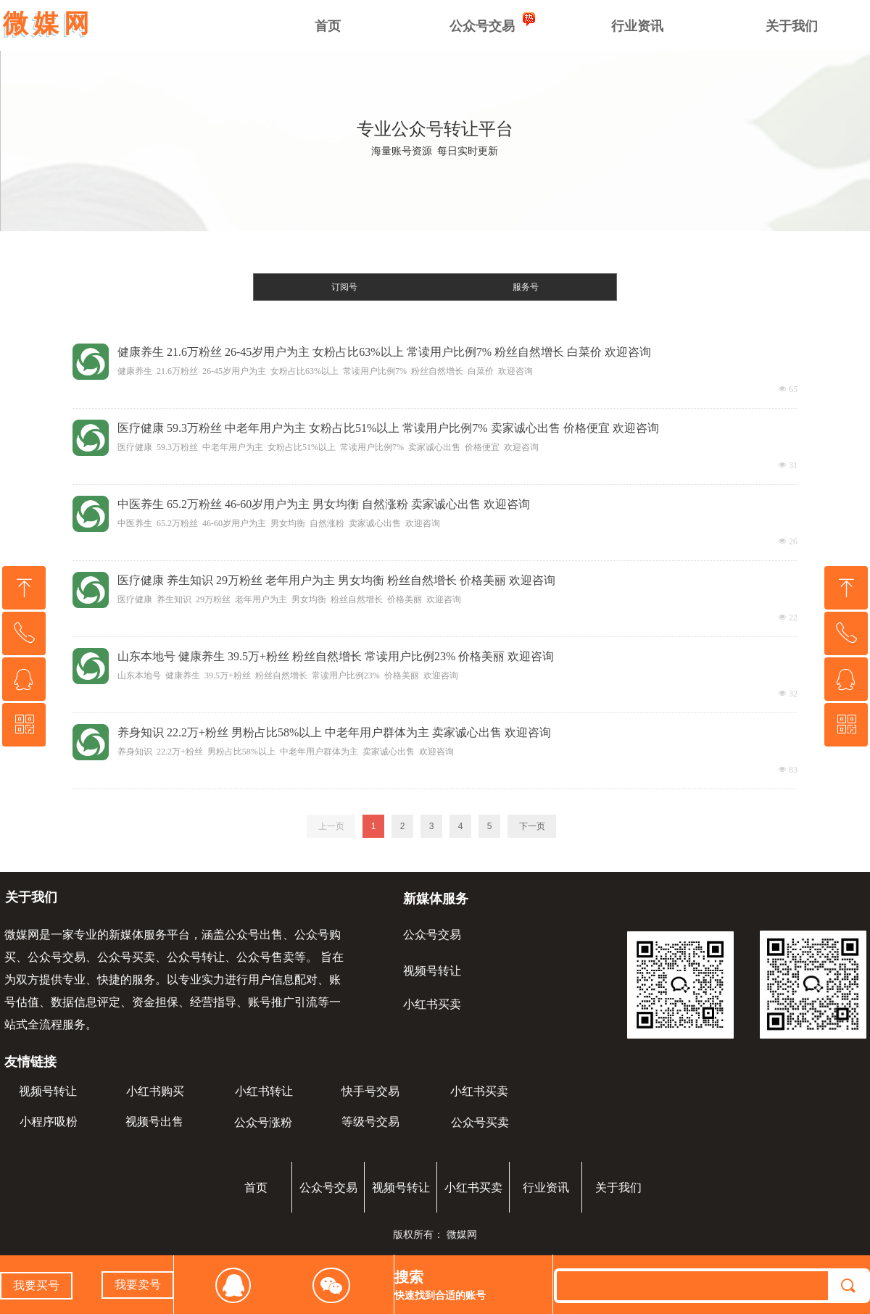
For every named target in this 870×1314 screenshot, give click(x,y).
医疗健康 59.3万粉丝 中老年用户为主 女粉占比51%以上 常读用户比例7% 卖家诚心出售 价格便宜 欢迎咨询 (388, 428)
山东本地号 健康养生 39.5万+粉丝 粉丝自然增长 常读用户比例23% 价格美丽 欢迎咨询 (335, 656)
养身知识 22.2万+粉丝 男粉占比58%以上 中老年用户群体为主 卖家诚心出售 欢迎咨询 (334, 732)
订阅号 (344, 287)
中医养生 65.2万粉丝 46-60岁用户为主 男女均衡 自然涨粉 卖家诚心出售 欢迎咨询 (323, 504)
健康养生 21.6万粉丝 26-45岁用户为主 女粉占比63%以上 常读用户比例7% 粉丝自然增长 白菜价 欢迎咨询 (384, 352)
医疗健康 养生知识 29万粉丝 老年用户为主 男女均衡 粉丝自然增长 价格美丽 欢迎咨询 (336, 580)
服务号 (526, 287)
